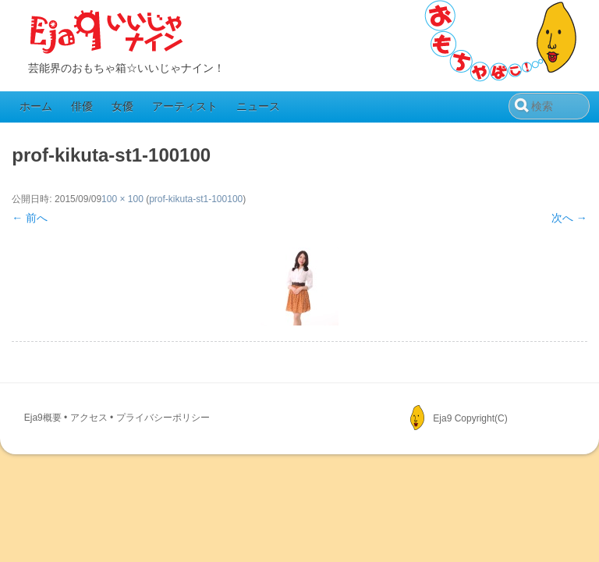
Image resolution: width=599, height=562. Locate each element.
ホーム (35, 106)
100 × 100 (122, 199)
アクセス (89, 417)
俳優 (82, 106)
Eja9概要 (43, 417)
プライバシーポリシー (163, 417)
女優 (122, 106)
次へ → (569, 218)
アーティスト (185, 106)
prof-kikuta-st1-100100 (196, 199)
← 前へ (30, 218)
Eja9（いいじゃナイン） (107, 32)
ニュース (258, 106)
